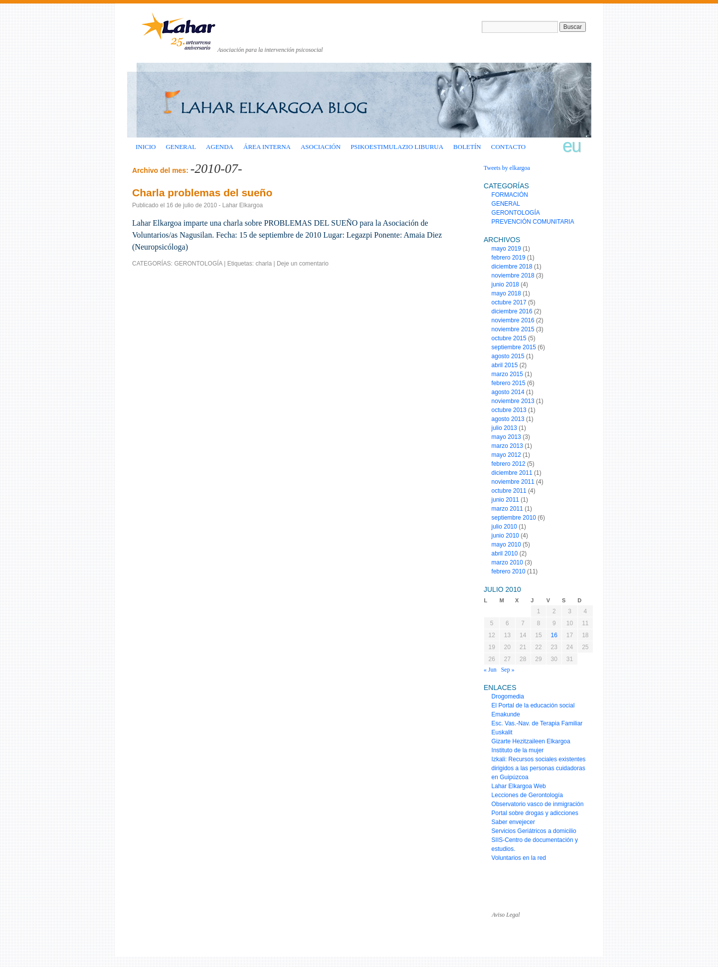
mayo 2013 (506, 436)
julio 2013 (504, 427)
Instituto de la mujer (518, 750)
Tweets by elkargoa (507, 167)
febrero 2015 (509, 383)
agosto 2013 (508, 418)
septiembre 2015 (514, 347)
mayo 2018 (506, 293)
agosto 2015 (508, 356)
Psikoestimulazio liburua (397, 146)
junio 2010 (505, 535)
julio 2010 (504, 526)
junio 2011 (505, 499)
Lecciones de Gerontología (527, 795)
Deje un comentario (303, 263)
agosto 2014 (508, 392)
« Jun (490, 669)
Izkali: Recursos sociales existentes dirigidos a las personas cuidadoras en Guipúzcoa (539, 768)
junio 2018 (505, 284)
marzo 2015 (507, 374)
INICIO (146, 146)
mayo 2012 (506, 454)
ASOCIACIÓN (321, 146)
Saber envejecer (513, 822)
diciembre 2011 (512, 472)
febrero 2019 (509, 257)
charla (263, 263)
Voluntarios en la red (519, 857)
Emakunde (506, 714)
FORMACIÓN (510, 194)
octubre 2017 (509, 302)
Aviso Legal (506, 914)
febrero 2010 (509, 571)
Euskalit (502, 732)
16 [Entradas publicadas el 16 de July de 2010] (554, 635)
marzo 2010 (507, 562)
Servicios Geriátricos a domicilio (534, 831)
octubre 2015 (509, 338)
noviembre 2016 (513, 320)
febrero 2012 (509, 463)
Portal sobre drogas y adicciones (535, 813)
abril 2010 (505, 553)
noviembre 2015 (513, 329)
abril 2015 (505, 365)
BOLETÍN (467, 146)
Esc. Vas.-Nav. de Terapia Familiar (537, 723)
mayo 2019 (506, 248)
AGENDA (219, 146)
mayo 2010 (506, 544)
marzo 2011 (507, 508)
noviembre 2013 (513, 401)
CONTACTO (508, 146)
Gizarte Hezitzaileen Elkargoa (531, 741)
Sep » (508, 669)
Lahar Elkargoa (242, 205)
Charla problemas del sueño (202, 192)
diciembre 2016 (512, 311)
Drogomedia (508, 696)
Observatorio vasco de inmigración (538, 804)
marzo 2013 (507, 445)
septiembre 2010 (514, 517)
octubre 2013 (509, 410)
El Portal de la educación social (533, 705)
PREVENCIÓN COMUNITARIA (533, 221)
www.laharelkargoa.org (180, 906)
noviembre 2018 (513, 275)
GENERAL (181, 146)
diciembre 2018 (512, 266)
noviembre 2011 (513, 481)
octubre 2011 (509, 490)
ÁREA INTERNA (267, 146)
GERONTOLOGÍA (198, 263)
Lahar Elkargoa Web (519, 786)
